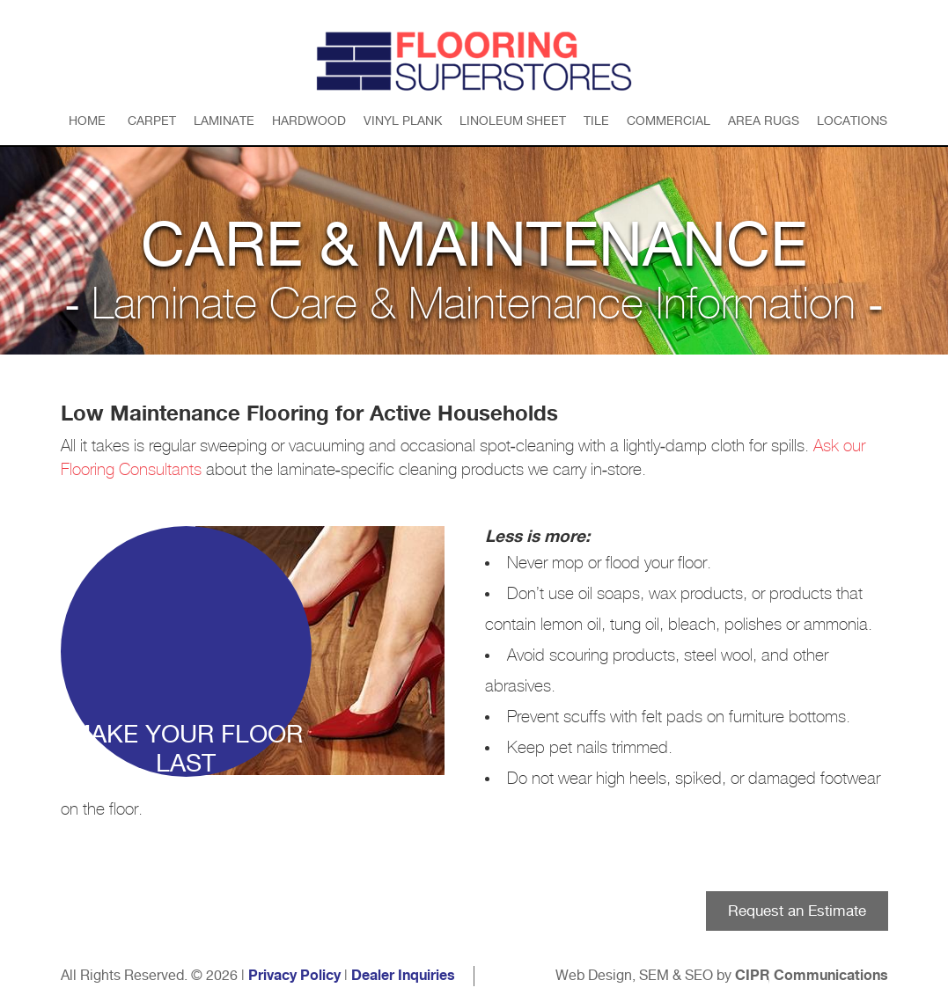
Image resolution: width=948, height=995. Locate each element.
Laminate (224, 120)
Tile (596, 120)
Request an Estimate (797, 910)
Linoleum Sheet (512, 120)
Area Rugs (763, 120)
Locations (852, 120)
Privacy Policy (294, 976)
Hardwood (309, 120)
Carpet (152, 120)
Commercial (668, 120)
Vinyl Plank (403, 120)
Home (87, 120)
